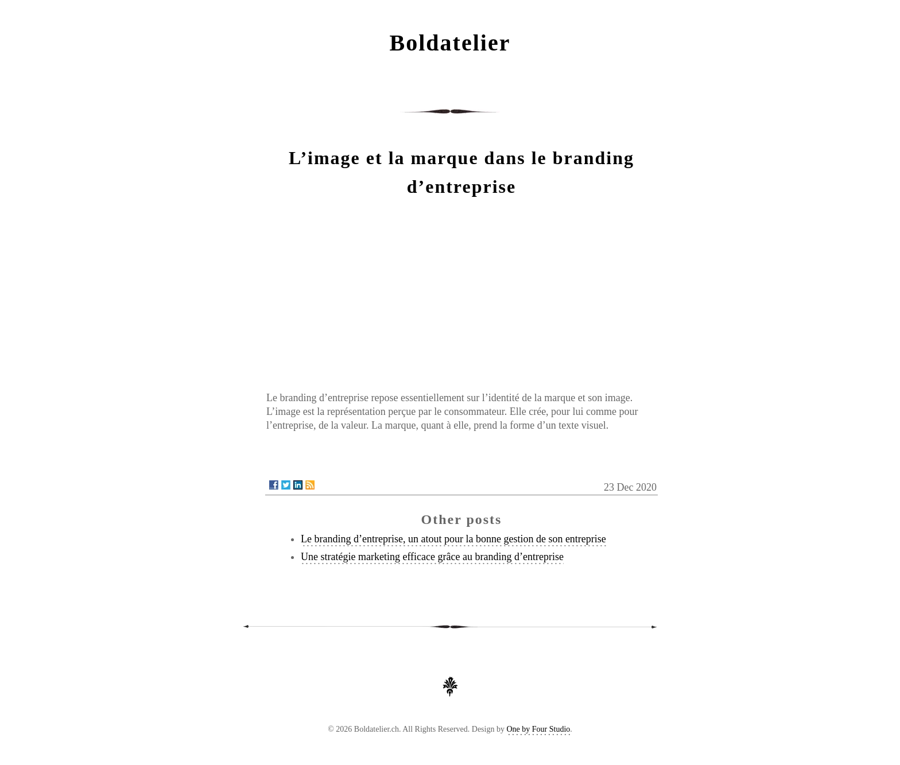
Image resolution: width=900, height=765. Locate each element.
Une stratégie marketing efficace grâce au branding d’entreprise (432, 556)
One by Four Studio (538, 729)
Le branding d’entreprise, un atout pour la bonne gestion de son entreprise (453, 539)
